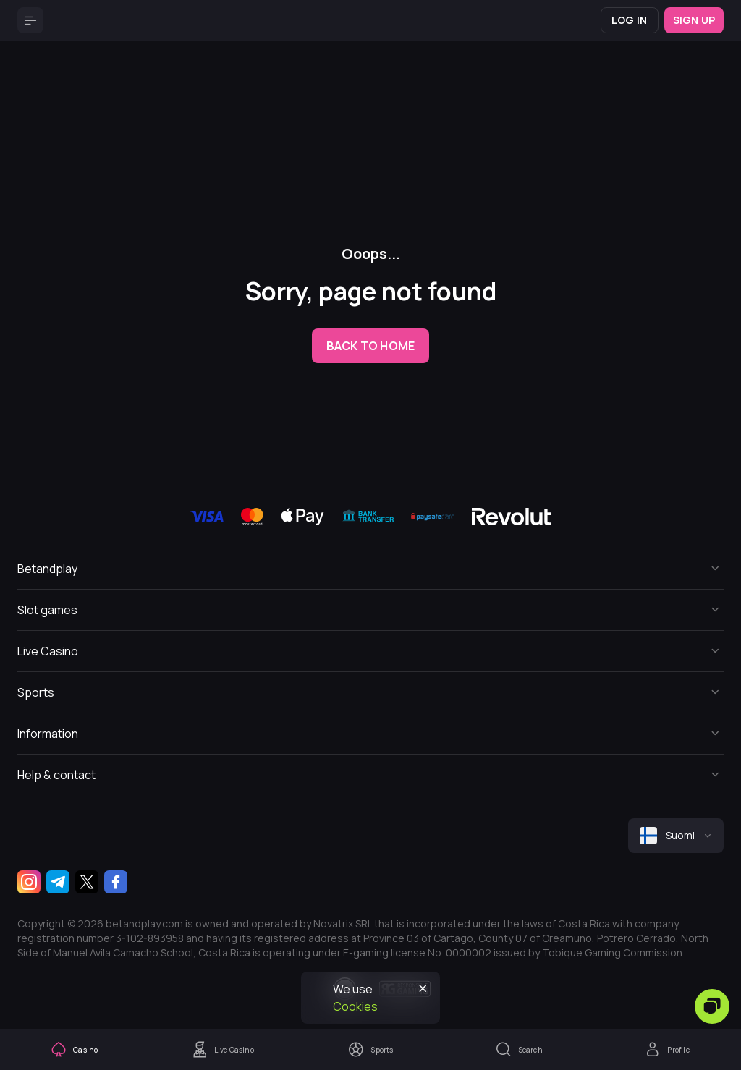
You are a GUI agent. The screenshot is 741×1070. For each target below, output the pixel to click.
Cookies (355, 1006)
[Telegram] (57, 881)
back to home (370, 346)
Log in (629, 20)
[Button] (30, 20)
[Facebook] (115, 881)
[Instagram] (29, 881)
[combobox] (676, 835)
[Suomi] (676, 835)
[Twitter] (86, 881)
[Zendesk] (712, 1006)
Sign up (694, 20)
